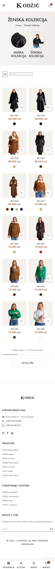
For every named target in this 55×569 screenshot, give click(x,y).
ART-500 (14, 201)
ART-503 (41, 158)
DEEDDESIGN (27, 544)
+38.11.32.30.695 (13, 421)
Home (18, 25)
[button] (49, 5)
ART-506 (14, 244)
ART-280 (41, 329)
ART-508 (14, 158)
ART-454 (14, 286)
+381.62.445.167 (13, 425)
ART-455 (41, 244)
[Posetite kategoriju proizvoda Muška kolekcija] (18, 40)
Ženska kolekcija (36, 54)
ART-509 (14, 115)
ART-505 (41, 115)
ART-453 (41, 286)
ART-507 (41, 201)
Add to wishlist (21, 107)
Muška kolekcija (18, 54)
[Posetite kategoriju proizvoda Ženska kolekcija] (36, 40)
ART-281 (14, 329)
